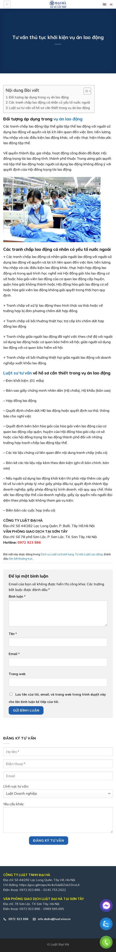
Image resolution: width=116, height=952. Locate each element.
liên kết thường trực (21, 558)
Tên (13, 634)
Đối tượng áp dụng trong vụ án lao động (39, 97)
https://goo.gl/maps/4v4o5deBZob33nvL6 (49, 885)
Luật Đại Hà (60, 944)
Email (14, 654)
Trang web (17, 674)
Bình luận (17, 596)
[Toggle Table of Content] (85, 91)
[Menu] (7, 4)
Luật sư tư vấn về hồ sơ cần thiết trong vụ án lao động (49, 108)
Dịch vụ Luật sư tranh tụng (57, 554)
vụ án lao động (67, 119)
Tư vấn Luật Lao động (89, 554)
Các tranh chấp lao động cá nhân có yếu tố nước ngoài (49, 102)
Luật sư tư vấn (18, 373)
